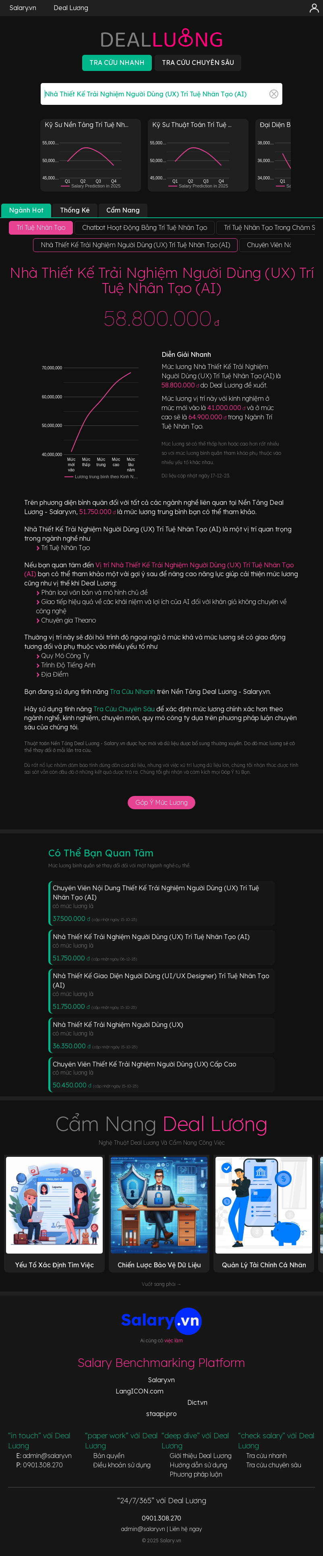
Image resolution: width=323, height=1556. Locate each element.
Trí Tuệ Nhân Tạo (65, 548)
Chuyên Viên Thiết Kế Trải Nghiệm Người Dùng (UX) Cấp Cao (144, 1064)
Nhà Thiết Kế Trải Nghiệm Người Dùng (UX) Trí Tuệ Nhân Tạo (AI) (151, 937)
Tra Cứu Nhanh (133, 691)
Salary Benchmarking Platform (161, 1362)
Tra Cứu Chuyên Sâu (124, 709)
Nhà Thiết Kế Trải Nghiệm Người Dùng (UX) (118, 1025)
